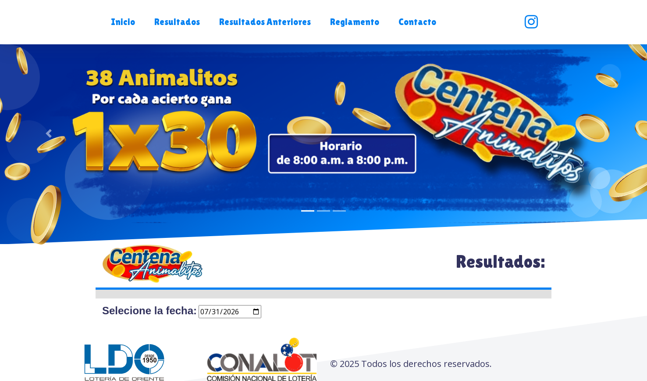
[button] (122, 22)
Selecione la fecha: (149, 310)
